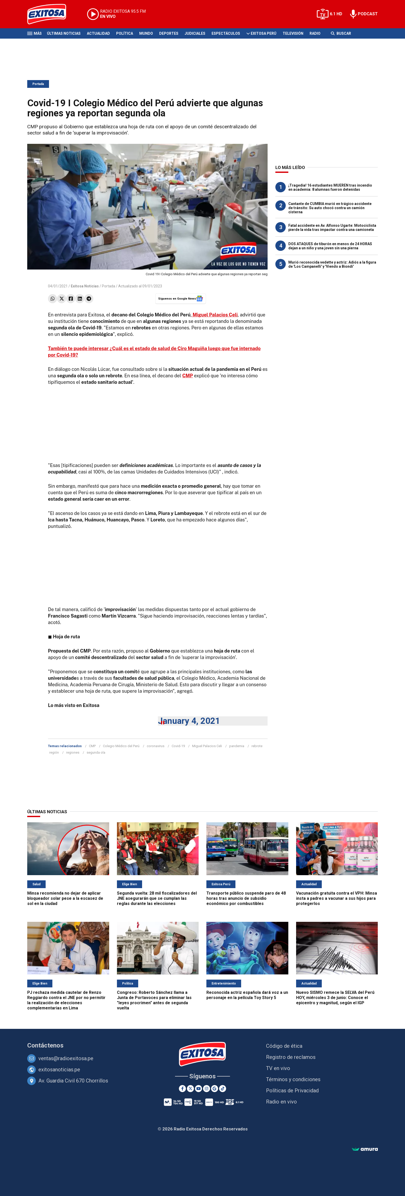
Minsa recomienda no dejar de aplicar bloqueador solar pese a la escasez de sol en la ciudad (65, 898)
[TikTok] (222, 1088)
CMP (187, 375)
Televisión (293, 33)
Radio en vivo (281, 1102)
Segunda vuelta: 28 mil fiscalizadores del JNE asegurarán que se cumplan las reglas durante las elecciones (157, 898)
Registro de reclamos (291, 1057)
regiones (72, 752)
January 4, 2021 (189, 721)
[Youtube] (198, 1088)
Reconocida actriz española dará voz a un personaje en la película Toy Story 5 (247, 995)
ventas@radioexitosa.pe (65, 1058)
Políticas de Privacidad (292, 1090)
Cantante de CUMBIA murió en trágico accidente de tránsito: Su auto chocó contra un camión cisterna (330, 208)
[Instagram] (206, 1088)
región (54, 752)
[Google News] (214, 1088)
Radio (315, 33)
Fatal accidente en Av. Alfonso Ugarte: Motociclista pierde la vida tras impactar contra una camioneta (332, 227)
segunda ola (96, 752)
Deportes (168, 33)
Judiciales (195, 33)
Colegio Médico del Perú (121, 746)
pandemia (236, 746)
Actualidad (98, 33)
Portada (38, 84)
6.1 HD (336, 13)
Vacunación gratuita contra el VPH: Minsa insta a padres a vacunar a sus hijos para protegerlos (336, 898)
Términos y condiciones (293, 1079)
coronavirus (155, 746)
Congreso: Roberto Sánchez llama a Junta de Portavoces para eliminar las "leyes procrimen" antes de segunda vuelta (154, 1000)
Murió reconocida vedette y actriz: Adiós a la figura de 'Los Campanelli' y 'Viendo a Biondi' (332, 264)
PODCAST (368, 13)
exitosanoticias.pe (59, 1069)
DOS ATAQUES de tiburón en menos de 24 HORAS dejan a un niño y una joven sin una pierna (330, 246)
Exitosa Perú (263, 33)
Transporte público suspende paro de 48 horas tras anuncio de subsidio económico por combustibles (246, 898)
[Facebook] (182, 1088)
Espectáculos (226, 33)
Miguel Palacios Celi (207, 746)
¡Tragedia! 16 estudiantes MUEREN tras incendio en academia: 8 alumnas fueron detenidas (330, 187)
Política (124, 33)
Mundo (146, 33)
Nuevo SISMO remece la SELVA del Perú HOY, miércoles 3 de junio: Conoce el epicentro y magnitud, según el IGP (335, 997)
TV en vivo (278, 1068)
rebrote (257, 746)
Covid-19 (178, 746)
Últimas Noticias (64, 33)
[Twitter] (190, 1088)
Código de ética (284, 1046)
